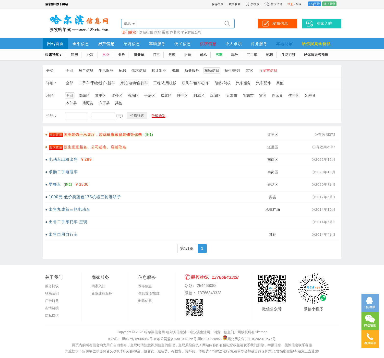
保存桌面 (218, 4)
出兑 (105, 55)
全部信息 (80, 44)
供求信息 (208, 44)
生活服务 (106, 70)
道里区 (100, 95)
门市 (156, 55)
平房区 (149, 95)
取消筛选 (158, 116)
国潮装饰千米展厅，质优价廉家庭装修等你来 (103, 134)
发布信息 (270, 70)
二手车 (252, 55)
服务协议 (52, 286)
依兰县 (293, 95)
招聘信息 (131, 44)
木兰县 (71, 103)
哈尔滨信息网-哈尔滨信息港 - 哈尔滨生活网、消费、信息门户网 (192, 332)
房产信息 (106, 44)
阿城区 (198, 95)
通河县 (87, 103)
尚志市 (248, 95)
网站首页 (55, 44)
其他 (280, 83)
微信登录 (329, 4)
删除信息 (145, 301)
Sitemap (261, 332)
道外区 (116, 95)
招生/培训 (232, 70)
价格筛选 (137, 115)
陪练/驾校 (222, 83)
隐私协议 (52, 315)
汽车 (219, 55)
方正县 (104, 103)
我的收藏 (234, 4)
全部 (69, 70)
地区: (50, 95)
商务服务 (259, 44)
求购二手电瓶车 (63, 172)
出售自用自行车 (63, 234)
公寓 (90, 55)
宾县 (262, 95)
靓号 (234, 55)
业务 (121, 55)
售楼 (171, 55)
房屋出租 (146, 32)
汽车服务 (243, 83)
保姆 (157, 32)
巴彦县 (277, 95)
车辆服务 (157, 44)
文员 (187, 55)
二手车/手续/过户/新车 (97, 83)
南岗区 (84, 95)
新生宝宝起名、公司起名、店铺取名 (95, 147)
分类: (50, 70)
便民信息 (182, 44)
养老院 (175, 32)
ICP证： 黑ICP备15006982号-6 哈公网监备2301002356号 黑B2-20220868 (165, 339)
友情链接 (52, 308)
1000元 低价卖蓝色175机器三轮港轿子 (85, 197)
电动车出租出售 (63, 159)
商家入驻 (98, 286)
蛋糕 (165, 32)
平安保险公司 (191, 32)
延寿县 (310, 95)
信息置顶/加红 (149, 293)
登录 (299, 4)
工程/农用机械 (164, 83)
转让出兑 (159, 70)
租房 (74, 55)
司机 (203, 55)
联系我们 (52, 293)
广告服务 (52, 301)
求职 (175, 70)
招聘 (269, 55)
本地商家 (284, 44)
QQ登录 (314, 4)
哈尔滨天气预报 (316, 55)
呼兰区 (182, 95)
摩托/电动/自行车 (134, 83)
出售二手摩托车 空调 (68, 222)
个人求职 (233, 44)
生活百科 (288, 55)
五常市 (231, 95)
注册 (290, 4)
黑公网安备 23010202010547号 (249, 339)
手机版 (252, 4)
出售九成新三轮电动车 (69, 209)
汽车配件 (263, 83)
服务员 (139, 55)
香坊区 (133, 95)
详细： (51, 83)
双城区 (215, 95)
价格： (51, 115)
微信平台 (276, 4)
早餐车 (55, 184)
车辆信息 (211, 70)
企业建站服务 (102, 293)
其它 (249, 70)
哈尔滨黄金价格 (316, 44)
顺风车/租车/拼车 (195, 83)
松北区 (166, 95)
